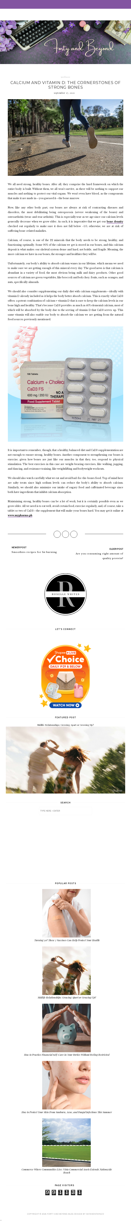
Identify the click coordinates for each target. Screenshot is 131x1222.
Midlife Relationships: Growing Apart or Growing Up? (65, 724)
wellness (65, 77)
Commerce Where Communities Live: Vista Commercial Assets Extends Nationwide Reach (67, 1171)
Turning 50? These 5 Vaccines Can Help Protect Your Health (67, 940)
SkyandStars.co (95, 1214)
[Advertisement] (65, 848)
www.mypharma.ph (20, 515)
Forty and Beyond (57, 1214)
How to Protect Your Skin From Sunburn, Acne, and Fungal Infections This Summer (67, 1112)
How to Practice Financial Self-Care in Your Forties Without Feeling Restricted (66, 1054)
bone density (115, 221)
